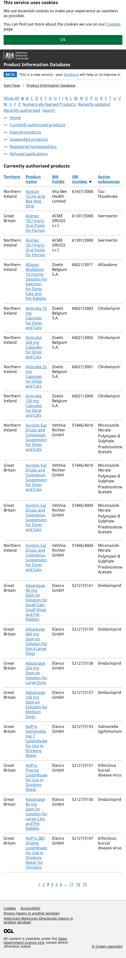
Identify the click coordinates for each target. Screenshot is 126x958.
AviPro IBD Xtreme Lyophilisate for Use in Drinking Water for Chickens (36, 853)
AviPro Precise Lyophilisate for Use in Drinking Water (36, 777)
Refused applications (29, 153)
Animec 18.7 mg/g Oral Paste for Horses (35, 223)
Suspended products (29, 139)
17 (71, 884)
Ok (63, 39)
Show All (11, 98)
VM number (80, 179)
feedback (71, 74)
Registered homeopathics (33, 146)
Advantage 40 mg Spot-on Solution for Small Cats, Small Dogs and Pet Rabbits (36, 602)
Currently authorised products (37, 124)
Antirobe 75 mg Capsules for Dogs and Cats (36, 318)
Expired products (25, 132)
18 (78, 884)
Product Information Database (37, 64)
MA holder (58, 179)
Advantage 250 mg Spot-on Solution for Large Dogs (36, 673)
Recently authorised (22, 110)
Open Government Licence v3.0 (35, 940)
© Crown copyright (107, 946)
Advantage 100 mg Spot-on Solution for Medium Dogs (36, 704)
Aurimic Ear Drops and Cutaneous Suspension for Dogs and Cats (36, 517)
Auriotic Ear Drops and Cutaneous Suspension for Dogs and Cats (36, 437)
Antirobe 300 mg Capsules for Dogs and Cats (34, 347)
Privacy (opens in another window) (32, 913)
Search (48, 110)
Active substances (109, 179)
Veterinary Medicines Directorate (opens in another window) (38, 920)
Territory (12, 176)
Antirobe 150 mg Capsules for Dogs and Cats (34, 405)
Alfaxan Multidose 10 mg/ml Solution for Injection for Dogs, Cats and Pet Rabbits (36, 281)
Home (15, 117)
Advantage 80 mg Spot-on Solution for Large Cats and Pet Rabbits (36, 814)
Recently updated (94, 104)
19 (84, 884)
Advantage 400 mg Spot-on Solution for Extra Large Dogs (36, 641)
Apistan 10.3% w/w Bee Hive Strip (35, 199)
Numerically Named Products (49, 104)
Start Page (12, 85)
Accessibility (30, 908)
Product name (33, 179)
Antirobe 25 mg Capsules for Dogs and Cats (36, 376)
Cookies (113, 24)
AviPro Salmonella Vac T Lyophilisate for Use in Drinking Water (36, 741)
